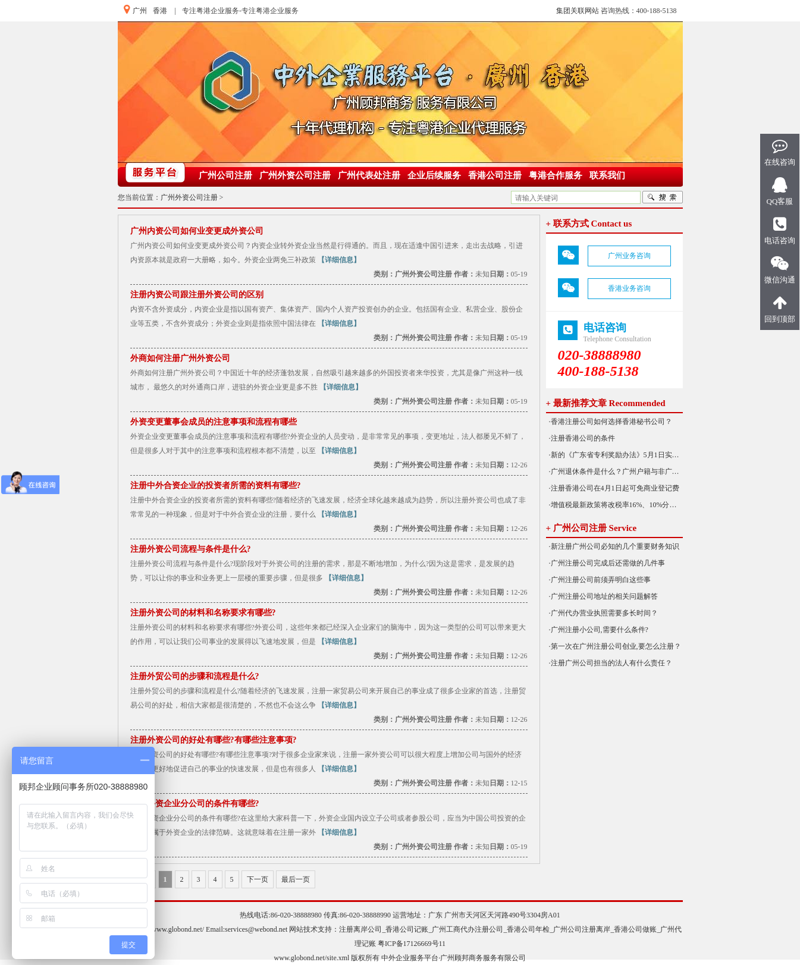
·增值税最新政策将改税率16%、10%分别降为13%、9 (616, 505)
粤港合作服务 (555, 175)
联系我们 (607, 175)
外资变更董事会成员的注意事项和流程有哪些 (213, 421)
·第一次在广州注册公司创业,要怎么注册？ (615, 646)
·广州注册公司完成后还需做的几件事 (607, 563)
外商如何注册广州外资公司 (180, 358)
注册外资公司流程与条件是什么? (190, 549)
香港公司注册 (495, 175)
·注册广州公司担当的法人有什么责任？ (610, 663)
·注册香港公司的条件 (582, 438)
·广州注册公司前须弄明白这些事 (600, 580)
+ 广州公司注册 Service (591, 528)
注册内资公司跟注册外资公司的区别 (196, 294)
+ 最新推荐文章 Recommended (606, 403)
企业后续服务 (434, 175)
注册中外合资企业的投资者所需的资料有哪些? (215, 485)
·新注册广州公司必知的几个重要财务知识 (614, 546)
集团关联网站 (577, 11)
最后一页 (295, 879)
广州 (140, 11)
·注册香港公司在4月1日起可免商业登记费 (614, 488)
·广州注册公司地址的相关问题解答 (603, 596)
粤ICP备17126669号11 (412, 943)
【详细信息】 (339, 260)
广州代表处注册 (369, 175)
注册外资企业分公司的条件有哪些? (194, 803)
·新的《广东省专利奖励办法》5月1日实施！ (616, 455)
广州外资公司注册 (295, 175)
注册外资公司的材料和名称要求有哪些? (203, 612)
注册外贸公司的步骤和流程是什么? (194, 676)
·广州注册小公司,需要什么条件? (598, 629)
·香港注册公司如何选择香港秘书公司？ (610, 421)
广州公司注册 (225, 175)
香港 (160, 11)
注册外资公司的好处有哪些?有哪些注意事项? (213, 739)
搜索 (662, 197)
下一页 (257, 879)
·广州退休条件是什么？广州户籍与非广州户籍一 (616, 471)
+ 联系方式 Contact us (589, 223)
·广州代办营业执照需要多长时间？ (603, 613)
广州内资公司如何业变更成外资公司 (196, 231)
